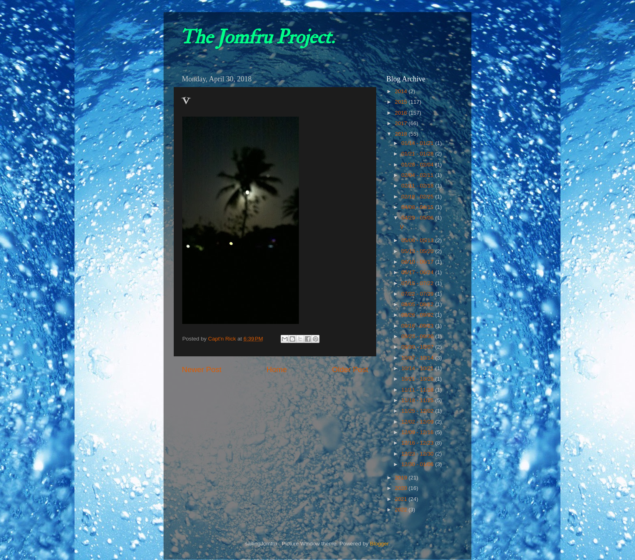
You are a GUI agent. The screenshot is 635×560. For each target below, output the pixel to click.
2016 (402, 113)
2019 (402, 478)
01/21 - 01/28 (418, 154)
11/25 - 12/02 (418, 411)
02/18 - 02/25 (418, 197)
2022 (402, 510)
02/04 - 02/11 (418, 175)
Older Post (350, 369)
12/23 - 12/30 (418, 454)
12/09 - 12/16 (418, 432)
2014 (402, 91)
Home (276, 369)
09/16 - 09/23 (418, 326)
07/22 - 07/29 (418, 294)
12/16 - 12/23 (418, 443)
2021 (402, 499)
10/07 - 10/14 (418, 358)
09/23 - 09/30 (418, 336)
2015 (402, 102)
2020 (402, 488)
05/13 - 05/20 (418, 251)
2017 (402, 123)
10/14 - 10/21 (418, 368)
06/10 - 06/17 (418, 262)
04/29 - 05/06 (418, 218)
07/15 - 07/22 (418, 283)
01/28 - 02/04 (418, 165)
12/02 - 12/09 (418, 422)
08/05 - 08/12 (418, 304)
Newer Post (202, 369)
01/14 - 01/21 (418, 143)
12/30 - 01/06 (418, 464)
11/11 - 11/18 (418, 390)
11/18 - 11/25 (418, 400)
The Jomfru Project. (257, 37)
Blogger (379, 544)
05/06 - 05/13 (418, 240)
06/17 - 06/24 (418, 272)
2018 (402, 134)
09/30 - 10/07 (418, 347)
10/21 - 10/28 (418, 379)
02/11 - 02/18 (418, 186)
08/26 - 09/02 (418, 315)
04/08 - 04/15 (418, 207)
